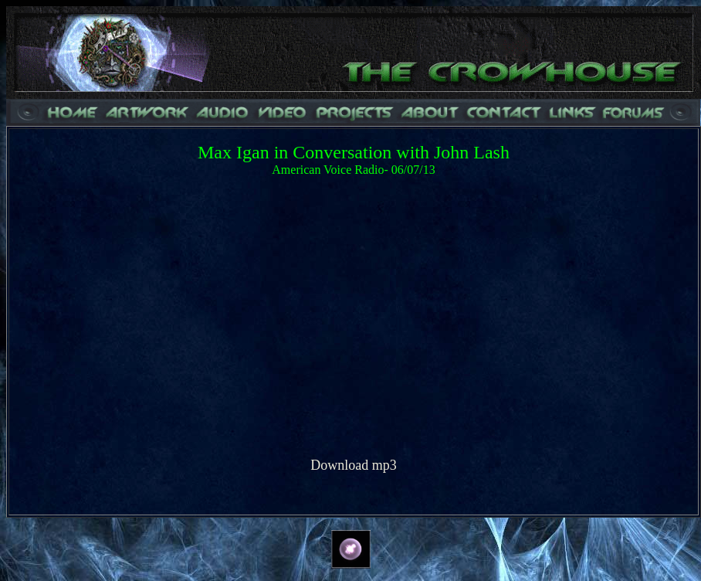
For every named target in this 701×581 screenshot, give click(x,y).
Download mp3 (353, 465)
